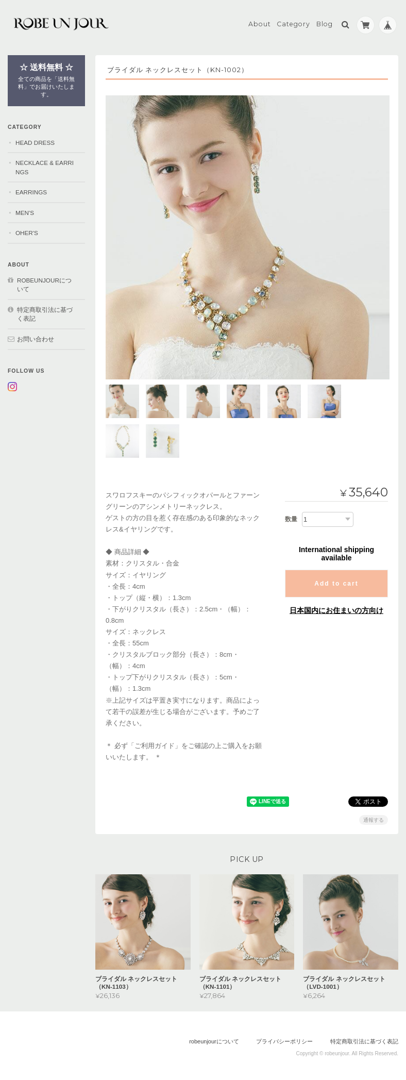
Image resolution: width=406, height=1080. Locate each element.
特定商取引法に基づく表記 (45, 314)
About (259, 24)
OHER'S (26, 232)
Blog (324, 24)
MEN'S (24, 212)
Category (293, 24)
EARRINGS (31, 191)
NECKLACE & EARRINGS (44, 167)
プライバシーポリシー (284, 1039)
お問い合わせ (35, 338)
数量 (291, 517)
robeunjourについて (44, 284)
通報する (373, 818)
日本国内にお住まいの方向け (336, 608)
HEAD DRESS (35, 142)
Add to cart (336, 581)
